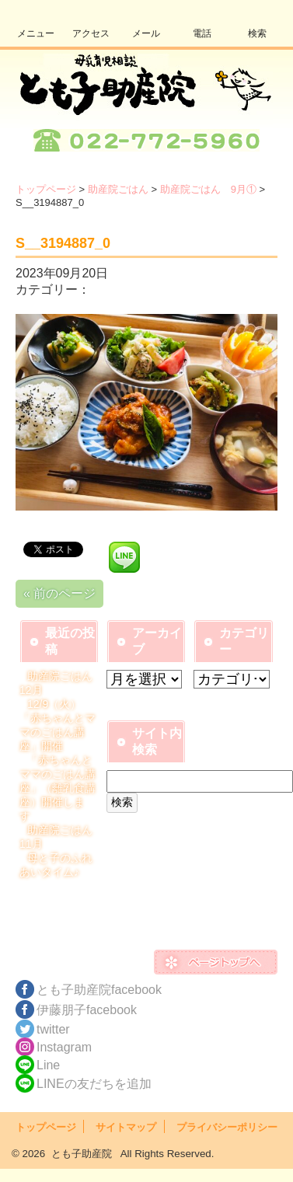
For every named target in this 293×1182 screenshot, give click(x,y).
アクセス (91, 33)
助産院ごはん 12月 (61, 683)
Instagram (64, 1047)
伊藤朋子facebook (87, 1009)
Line (48, 1065)
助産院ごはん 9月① (208, 189)
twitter (53, 1029)
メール (146, 33)
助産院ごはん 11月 (61, 837)
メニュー (35, 33)
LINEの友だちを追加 (94, 1083)
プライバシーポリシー (226, 1127)
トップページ (46, 189)
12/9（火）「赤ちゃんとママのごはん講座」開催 (57, 725)
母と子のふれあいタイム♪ (55, 865)
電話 (202, 33)
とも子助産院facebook (99, 989)
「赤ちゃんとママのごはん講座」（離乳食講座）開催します (57, 788)
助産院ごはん (118, 189)
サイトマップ (126, 1127)
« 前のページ (59, 593)
